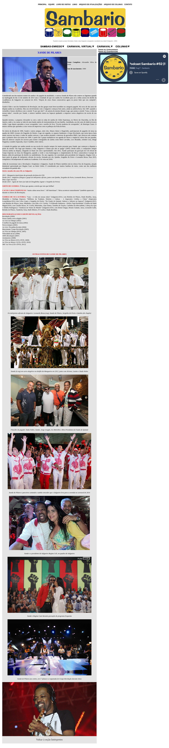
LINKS (74, 4)
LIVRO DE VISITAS (63, 4)
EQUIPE (51, 4)
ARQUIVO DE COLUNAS (113, 4)
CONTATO (128, 4)
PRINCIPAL (42, 4)
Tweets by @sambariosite (108, 52)
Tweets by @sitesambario (108, 50)
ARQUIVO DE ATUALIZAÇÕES (90, 4)
